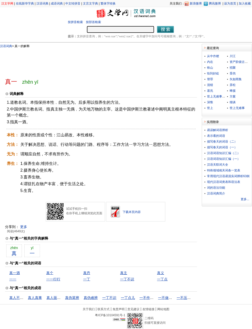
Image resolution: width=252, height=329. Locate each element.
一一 (12, 279)
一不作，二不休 (151, 298)
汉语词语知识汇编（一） (223, 159)
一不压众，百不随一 (192, 298)
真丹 (86, 273)
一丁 (86, 279)
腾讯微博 (215, 3)
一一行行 (53, 279)
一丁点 (162, 279)
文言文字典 (90, 3)
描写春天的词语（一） (222, 147)
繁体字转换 (108, 3)
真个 (49, 273)
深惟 (210, 102)
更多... (245, 199)
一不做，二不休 (170, 298)
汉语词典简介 (216, 193)
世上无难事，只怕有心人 (223, 96)
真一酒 (14, 273)
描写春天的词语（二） (222, 141)
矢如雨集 (236, 79)
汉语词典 (42, 3)
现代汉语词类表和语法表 (223, 182)
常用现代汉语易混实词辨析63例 (228, 176)
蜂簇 (233, 90)
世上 (210, 108)
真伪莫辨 (72, 298)
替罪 (210, 79)
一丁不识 (127, 279)
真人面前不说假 (58, 298)
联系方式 (103, 309)
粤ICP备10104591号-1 (110, 315)
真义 (160, 273)
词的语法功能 (216, 187)
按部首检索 (93, 22)
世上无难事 (237, 108)
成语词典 (57, 3)
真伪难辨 (91, 298)
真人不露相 (18, 298)
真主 (123, 273)
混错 (210, 85)
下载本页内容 (132, 212)
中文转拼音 (72, 3)
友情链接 (148, 309)
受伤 (233, 73)
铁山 (210, 67)
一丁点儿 (128, 298)
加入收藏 (245, 3)
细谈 (233, 102)
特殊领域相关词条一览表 (223, 170)
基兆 (210, 90)
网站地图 (163, 309)
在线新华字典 (25, 3)
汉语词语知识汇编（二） (223, 153)
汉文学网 (7, 3)
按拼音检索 (75, 22)
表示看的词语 (216, 136)
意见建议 (133, 309)
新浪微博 (196, 3)
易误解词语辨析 (217, 130)
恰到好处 (213, 73)
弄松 (233, 85)
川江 (233, 56)
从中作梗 (213, 56)
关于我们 (89, 309)
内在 (210, 62)
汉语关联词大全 (217, 164)
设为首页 (230, 3)
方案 (233, 96)
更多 (23, 227)
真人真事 (35, 298)
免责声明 (119, 309)
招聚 (233, 67)
